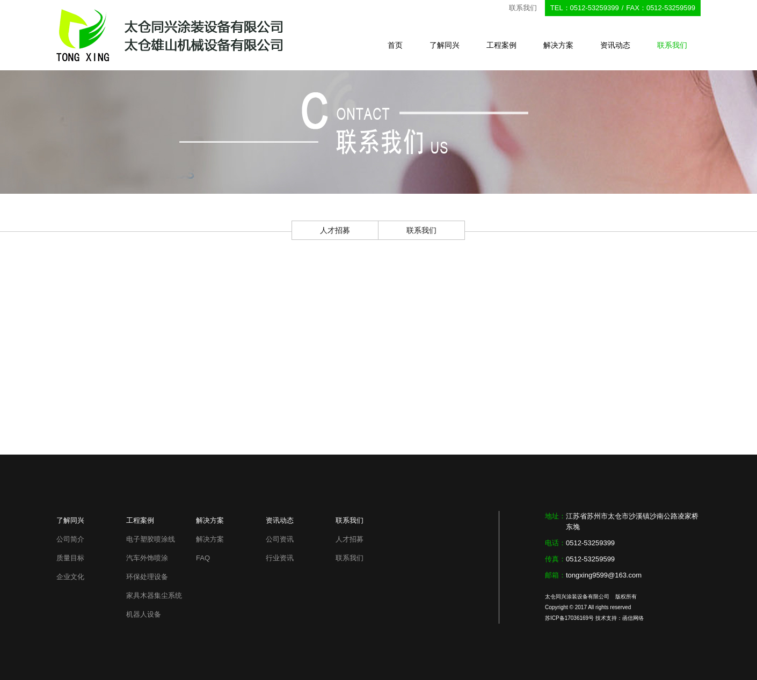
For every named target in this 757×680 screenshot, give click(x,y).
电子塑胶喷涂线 (150, 539)
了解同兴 (445, 45)
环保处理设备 (147, 577)
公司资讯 (280, 539)
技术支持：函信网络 (619, 618)
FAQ (203, 558)
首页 (395, 45)
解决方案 (558, 45)
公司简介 (70, 539)
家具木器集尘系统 (154, 595)
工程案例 (501, 45)
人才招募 (335, 230)
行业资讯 (280, 558)
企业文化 (70, 577)
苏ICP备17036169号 (569, 618)
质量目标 (70, 558)
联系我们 (672, 45)
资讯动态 (615, 45)
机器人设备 (143, 614)
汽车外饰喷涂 (147, 558)
